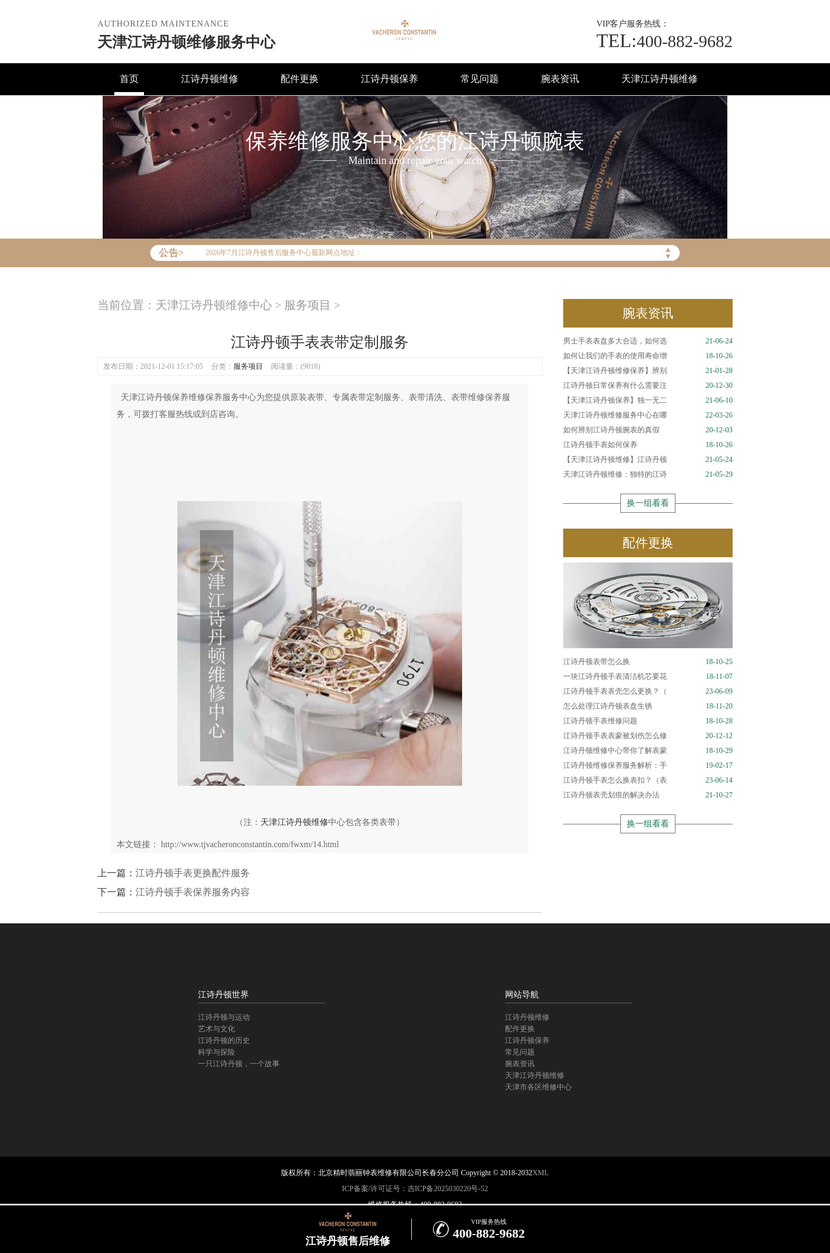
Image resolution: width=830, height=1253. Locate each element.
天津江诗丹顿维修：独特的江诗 (648, 474)
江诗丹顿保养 (389, 79)
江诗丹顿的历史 (224, 1041)
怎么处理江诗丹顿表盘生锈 (648, 706)
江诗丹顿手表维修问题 (648, 721)
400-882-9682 (665, 41)
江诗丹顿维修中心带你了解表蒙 (648, 750)
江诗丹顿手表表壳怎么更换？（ (648, 691)
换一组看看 (648, 502)
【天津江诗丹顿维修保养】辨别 (648, 371)
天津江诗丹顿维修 (659, 79)
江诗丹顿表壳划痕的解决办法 (648, 795)
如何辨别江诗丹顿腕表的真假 (648, 430)
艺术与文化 (216, 1029)
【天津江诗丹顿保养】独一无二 (648, 400)
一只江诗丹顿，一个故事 (238, 1064)
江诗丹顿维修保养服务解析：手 (648, 765)
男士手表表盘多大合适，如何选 (648, 341)
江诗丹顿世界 (223, 994)
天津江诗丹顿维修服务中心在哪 (648, 415)
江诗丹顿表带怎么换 (648, 662)
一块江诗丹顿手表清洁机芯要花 (648, 676)
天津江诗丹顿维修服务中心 (186, 42)
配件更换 (300, 79)
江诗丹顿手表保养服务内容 (193, 892)
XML (541, 1173)
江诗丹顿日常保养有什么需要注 (648, 385)
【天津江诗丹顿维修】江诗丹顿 (648, 459)
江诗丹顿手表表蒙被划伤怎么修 (648, 736)
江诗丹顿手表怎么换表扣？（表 (648, 780)
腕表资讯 (560, 79)
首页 (129, 79)
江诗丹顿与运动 (224, 1017)
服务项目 (307, 305)
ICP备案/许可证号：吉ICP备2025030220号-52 (415, 1189)
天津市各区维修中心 (538, 1087)
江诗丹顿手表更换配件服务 (193, 873)
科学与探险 (216, 1052)
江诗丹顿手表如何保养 (648, 445)
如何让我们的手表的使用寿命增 (648, 356)
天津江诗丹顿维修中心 (214, 305)
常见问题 (480, 79)
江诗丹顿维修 (209, 79)
